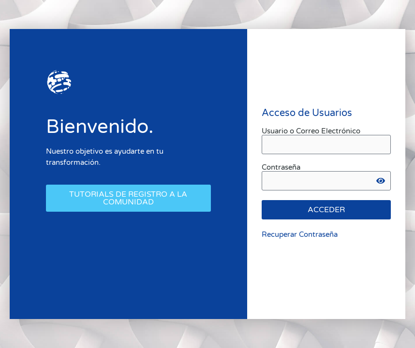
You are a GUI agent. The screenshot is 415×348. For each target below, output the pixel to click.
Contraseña (281, 167)
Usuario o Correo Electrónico (311, 131)
